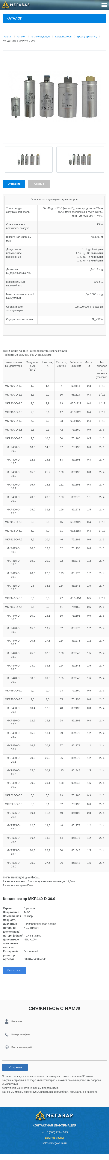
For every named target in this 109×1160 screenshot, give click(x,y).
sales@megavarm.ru (54, 1142)
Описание (14, 183)
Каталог (14, 18)
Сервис (39, 183)
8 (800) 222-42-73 (57, 1132)
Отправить (15, 1067)
